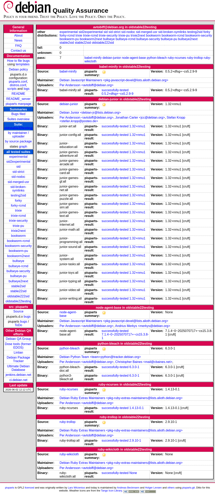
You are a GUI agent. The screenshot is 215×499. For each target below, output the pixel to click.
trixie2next (18, 230)
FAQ (18, 45)
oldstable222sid (18, 296)
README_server (18, 99)
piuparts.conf (18, 81)
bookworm (18, 235)
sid (18, 166)
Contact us (18, 50)
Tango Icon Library (111, 490)
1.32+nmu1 (137, 126)
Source (18, 311)
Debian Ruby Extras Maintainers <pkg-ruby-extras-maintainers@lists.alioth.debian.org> (120, 398)
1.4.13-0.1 (136, 408)
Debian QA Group (18, 338)
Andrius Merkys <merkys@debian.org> (142, 326)
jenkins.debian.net (18, 374)
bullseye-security (18, 271)
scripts (12, 88)
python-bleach (157, 57)
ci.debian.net (18, 380)
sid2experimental (18, 161)
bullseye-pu (18, 276)
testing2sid (18, 195)
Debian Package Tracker (18, 359)
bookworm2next (18, 256)
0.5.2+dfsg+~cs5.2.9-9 (117, 93)
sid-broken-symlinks (18, 188)
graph (23, 146)
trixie (18, 210)
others (171, 487)
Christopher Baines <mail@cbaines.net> (143, 362)
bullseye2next (18, 281)
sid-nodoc (18, 176)
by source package (18, 141)
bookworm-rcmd (18, 241)
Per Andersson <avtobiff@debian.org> (86, 85)
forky (18, 200)
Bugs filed (18, 114)
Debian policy (18, 69)
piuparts (9, 487)
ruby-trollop (195, 57)
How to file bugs (18, 60)
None (133, 473)
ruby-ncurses (177, 57)
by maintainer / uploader (18, 134)
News (18, 40)
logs (26, 88)
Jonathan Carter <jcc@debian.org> (140, 117)
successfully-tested (115, 90)
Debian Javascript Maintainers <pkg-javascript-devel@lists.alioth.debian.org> (113, 80)
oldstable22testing (18, 128)
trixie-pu (18, 225)
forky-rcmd (18, 205)
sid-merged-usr (18, 182)
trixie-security (18, 220)
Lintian (18, 352)
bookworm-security (18, 246)
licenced (29, 487)
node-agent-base (134, 57)
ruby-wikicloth (69, 454)
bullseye (18, 261)
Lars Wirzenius (76, 487)
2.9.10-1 (135, 440)
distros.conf (18, 85)
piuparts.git (188, 487)
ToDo (18, 325)
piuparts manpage (18, 103)
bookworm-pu (18, 250)
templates (22, 64)
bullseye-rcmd (18, 266)
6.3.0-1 (134, 367)
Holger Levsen (153, 487)
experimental (18, 156)
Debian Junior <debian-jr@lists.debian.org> (90, 112)
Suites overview (18, 119)
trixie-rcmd (18, 215)
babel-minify (93, 57)
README (18, 93)
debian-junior (112, 57)
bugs (27, 316)
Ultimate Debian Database (18, 368)
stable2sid (18, 286)
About (18, 35)
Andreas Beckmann (128, 487)
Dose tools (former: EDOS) (18, 345)
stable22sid (18, 291)
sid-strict (18, 171)
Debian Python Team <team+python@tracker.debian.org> (100, 357)
